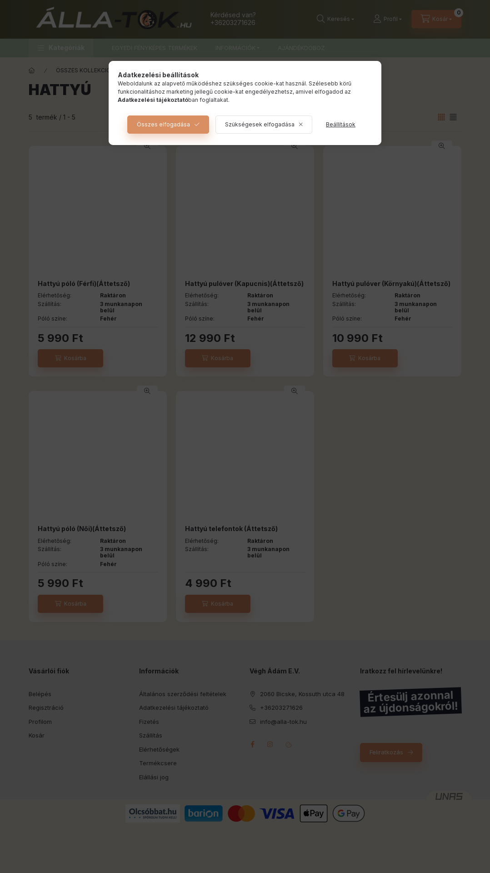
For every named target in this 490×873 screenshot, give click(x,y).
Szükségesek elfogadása (260, 124)
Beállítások (340, 124)
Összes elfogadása (163, 124)
